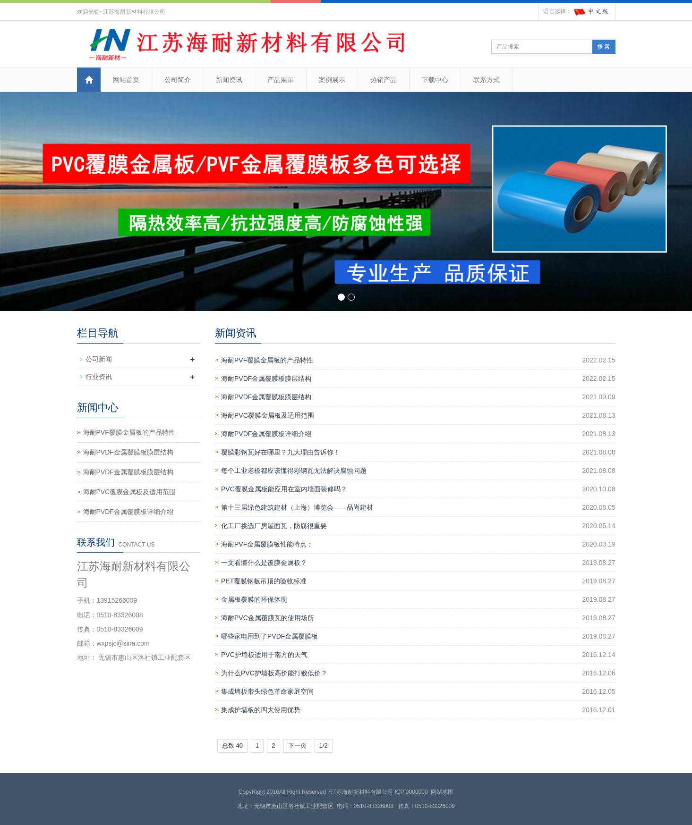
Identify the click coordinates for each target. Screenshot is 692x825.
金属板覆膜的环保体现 (254, 599)
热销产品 (383, 80)
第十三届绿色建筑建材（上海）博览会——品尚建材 (297, 507)
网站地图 (442, 792)
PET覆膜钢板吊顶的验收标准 (264, 581)
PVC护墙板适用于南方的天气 (264, 654)
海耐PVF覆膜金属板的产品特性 (267, 360)
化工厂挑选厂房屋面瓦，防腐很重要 (274, 526)
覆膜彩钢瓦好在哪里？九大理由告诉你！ (280, 452)
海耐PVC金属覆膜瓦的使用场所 (267, 618)
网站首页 (126, 80)
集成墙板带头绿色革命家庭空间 (267, 691)
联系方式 (486, 80)
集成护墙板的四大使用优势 (260, 710)
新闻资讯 (229, 80)
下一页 (297, 745)
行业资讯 (98, 376)
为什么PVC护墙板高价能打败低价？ (274, 673)
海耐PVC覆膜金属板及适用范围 (267, 415)
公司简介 (177, 80)
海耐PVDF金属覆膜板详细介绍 (266, 434)
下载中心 (435, 80)
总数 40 (232, 745)
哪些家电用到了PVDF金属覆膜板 (269, 636)
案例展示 (332, 80)
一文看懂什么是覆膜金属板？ (264, 562)
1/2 (323, 745)
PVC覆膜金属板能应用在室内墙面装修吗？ (284, 489)
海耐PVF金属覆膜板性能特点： (267, 544)
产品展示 (280, 80)
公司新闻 (98, 359)
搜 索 (603, 46)
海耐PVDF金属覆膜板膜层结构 (266, 378)
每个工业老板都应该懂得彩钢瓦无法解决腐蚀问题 (294, 470)
